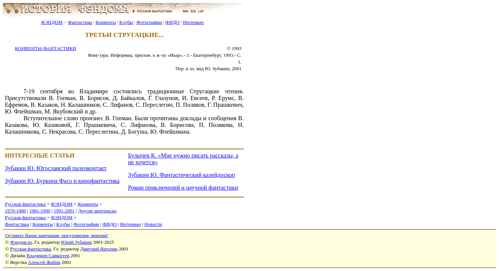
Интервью (193, 22)
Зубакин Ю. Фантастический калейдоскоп (181, 175)
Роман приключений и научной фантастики (183, 187)
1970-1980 (15, 211)
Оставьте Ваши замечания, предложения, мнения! (56, 235)
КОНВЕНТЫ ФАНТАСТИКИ (45, 48)
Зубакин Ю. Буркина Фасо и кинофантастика (62, 181)
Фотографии (149, 22)
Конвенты (106, 22)
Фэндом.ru (21, 242)
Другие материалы (97, 211)
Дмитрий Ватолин (99, 249)
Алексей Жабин (44, 262)
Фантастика (80, 22)
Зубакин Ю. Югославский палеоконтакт (55, 168)
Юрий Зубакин (76, 242)
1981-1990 (39, 211)
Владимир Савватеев (47, 255)
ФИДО (172, 22)
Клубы (126, 22)
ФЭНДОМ (52, 22)
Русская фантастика (25, 204)
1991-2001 (64, 211)
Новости (153, 224)
